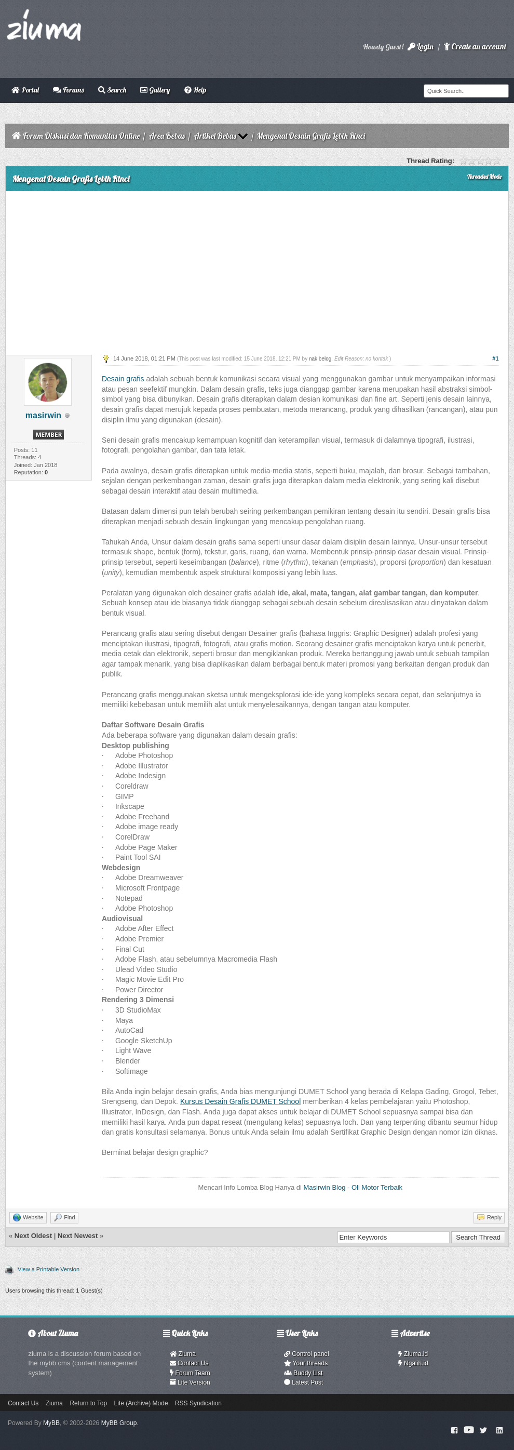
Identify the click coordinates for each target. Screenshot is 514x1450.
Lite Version (190, 1382)
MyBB (51, 1423)
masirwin (43, 415)
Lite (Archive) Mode (141, 1403)
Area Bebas (166, 136)
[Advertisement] (257, 269)
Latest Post (303, 1382)
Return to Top (88, 1403)
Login (421, 46)
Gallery (155, 90)
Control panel (306, 1354)
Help (195, 90)
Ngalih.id (413, 1363)
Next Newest (78, 1236)
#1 (495, 358)
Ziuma (183, 1354)
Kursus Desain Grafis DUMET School (240, 1101)
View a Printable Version (48, 1269)
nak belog (320, 359)
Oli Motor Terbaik (376, 1187)
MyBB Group (119, 1423)
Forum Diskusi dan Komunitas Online (81, 136)
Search (112, 90)
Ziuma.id (413, 1354)
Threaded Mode (484, 176)
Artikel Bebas (215, 136)
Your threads (306, 1363)
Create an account (475, 46)
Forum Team (190, 1373)
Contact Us (189, 1363)
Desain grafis (123, 379)
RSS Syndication (198, 1403)
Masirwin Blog (325, 1187)
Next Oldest (33, 1236)
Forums (68, 90)
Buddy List (303, 1373)
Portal (25, 90)
